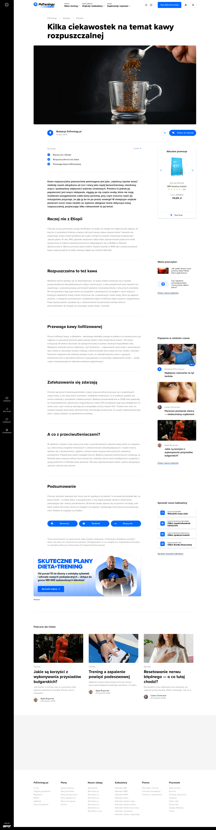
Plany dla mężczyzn (69, 794)
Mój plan (7, 411)
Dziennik (6, 401)
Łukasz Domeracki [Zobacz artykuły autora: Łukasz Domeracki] (158, 695)
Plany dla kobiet (67, 791)
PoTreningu (52, 18)
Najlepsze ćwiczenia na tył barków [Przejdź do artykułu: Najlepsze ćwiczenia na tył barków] (179, 374)
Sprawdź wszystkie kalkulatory (170, 554)
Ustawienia (7, 433)
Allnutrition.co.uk (95, 811)
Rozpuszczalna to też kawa (66, 159)
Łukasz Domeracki (172, 407)
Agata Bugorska (171, 445)
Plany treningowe (68, 801)
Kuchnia (172, 791)
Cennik (64, 804)
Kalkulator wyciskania (124, 811)
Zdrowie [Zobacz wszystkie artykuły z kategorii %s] (147, 667)
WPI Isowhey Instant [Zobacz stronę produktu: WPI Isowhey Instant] (177, 186)
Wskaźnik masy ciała (180, 513)
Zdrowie (79, 18)
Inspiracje (173, 798)
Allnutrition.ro (93, 801)
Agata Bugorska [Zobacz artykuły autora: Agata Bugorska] (47, 698)
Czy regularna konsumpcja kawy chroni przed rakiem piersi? (179, 284)
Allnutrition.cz (93, 794)
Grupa (7, 823)
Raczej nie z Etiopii (62, 154)
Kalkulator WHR (121, 794)
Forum (171, 811)
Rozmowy (7, 422)
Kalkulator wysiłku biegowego (127, 814)
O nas (36, 788)
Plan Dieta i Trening (150, 788)
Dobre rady (173, 804)
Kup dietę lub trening (169, 5)
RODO (36, 798)
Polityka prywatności (42, 791)
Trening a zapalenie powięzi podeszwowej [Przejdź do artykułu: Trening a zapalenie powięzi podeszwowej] (109, 674)
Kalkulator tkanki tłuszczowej (127, 808)
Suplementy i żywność (117, 5)
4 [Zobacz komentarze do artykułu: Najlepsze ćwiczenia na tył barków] (192, 364)
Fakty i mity (174, 801)
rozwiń (136, 148)
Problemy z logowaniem (152, 794)
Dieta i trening (71, 5)
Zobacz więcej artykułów (168, 293)
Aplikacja (37, 801)
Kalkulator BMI (121, 788)
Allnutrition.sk (93, 798)
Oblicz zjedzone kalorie (180, 534)
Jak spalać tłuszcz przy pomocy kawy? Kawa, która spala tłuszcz (181, 271)
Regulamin (38, 794)
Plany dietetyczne (68, 798)
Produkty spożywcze (177, 794)
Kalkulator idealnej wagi (125, 801)
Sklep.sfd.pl (92, 788)
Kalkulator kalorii (121, 798)
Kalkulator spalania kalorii (125, 804)
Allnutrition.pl (93, 791)
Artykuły (66, 18)
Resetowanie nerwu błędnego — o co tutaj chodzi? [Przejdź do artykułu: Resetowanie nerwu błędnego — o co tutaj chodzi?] (164, 676)
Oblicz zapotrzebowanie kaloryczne (180, 523)
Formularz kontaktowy (151, 791)
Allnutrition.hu (93, 804)
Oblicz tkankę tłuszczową (180, 544)
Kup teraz (179, 215)
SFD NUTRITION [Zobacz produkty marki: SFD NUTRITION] (177, 183)
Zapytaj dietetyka (176, 808)
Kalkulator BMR (121, 791)
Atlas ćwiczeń (174, 788)
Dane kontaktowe (41, 804)
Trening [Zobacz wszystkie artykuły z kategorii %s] (37, 667)
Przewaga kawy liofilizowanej (67, 164)
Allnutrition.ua (93, 808)
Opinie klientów (67, 788)
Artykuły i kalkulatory (92, 5)
